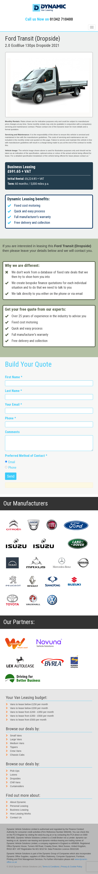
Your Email (13, 404)
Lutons (13, 774)
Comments (12, 432)
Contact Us (16, 817)
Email (10, 462)
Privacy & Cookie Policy (71, 866)
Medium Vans (17, 743)
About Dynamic (18, 802)
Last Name (13, 391)
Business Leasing (19, 809)
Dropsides (15, 778)
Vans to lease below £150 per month (29, 704)
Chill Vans (15, 782)
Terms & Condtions (50, 866)
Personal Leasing (19, 806)
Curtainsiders (17, 786)
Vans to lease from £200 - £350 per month (32, 712)
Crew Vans (15, 751)
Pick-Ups (14, 770)
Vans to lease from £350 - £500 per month (32, 715)
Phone (10, 418)
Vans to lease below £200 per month (29, 708)
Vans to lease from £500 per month (28, 719)
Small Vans (16, 735)
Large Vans (16, 739)
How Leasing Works (20, 813)
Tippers (14, 747)
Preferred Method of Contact (26, 456)
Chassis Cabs (17, 754)
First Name (13, 377)
